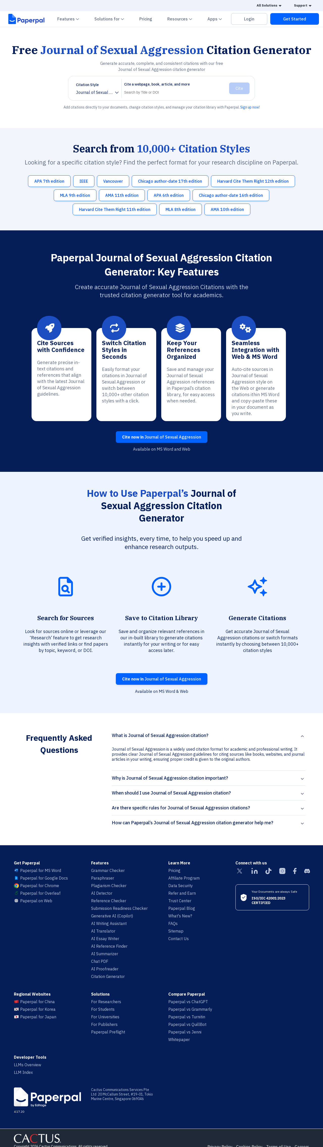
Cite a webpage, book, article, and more (157, 84)
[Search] (174, 92)
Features (71, 18)
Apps (217, 18)
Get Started (294, 18)
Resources (182, 18)
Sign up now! (250, 107)
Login (249, 18)
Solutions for (112, 18)
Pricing (145, 18)
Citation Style (87, 85)
